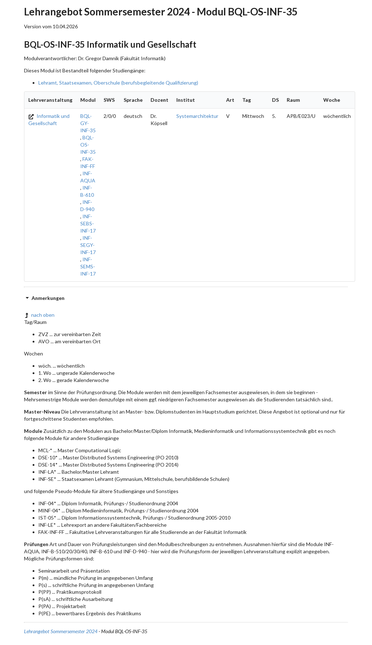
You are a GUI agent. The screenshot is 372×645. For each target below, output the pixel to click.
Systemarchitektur (197, 116)
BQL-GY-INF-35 (88, 123)
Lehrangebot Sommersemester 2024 (60, 631)
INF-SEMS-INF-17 (88, 266)
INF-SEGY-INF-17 (88, 245)
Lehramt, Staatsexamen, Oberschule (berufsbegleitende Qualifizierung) (118, 83)
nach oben (39, 315)
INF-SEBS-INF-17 (88, 223)
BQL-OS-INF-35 (88, 144)
